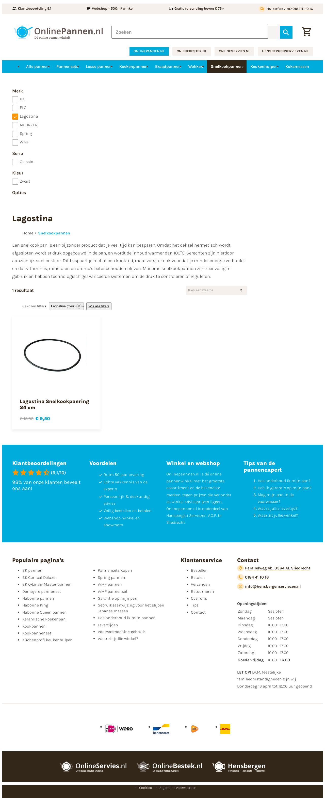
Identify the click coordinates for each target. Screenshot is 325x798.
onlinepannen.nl (149, 51)
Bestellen (199, 570)
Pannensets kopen (115, 570)
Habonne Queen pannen (44, 612)
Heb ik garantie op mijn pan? (285, 487)
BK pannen (32, 570)
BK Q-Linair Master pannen (47, 584)
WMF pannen (110, 584)
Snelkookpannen (54, 233)
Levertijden (108, 625)
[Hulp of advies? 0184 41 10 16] (286, 9)
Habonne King (35, 605)
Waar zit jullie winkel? (278, 515)
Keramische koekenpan (44, 619)
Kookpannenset (36, 633)
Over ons (199, 598)
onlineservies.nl (234, 51)
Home (27, 233)
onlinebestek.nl (192, 51)
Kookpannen (34, 626)
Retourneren (202, 591)
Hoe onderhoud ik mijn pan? (284, 480)
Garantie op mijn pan (117, 598)
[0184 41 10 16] (253, 577)
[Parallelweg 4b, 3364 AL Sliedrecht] (273, 568)
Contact (198, 612)
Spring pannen (111, 577)
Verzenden (200, 584)
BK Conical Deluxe (38, 577)
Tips (195, 605)
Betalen (198, 577)
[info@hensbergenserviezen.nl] (269, 586)
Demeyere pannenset (41, 591)
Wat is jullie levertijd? (278, 508)
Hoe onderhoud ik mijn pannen (127, 617)
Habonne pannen (38, 598)
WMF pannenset (112, 591)
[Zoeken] (189, 32)
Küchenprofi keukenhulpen (47, 639)
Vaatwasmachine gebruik (121, 631)
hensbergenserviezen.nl (285, 51)
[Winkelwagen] (306, 32)
